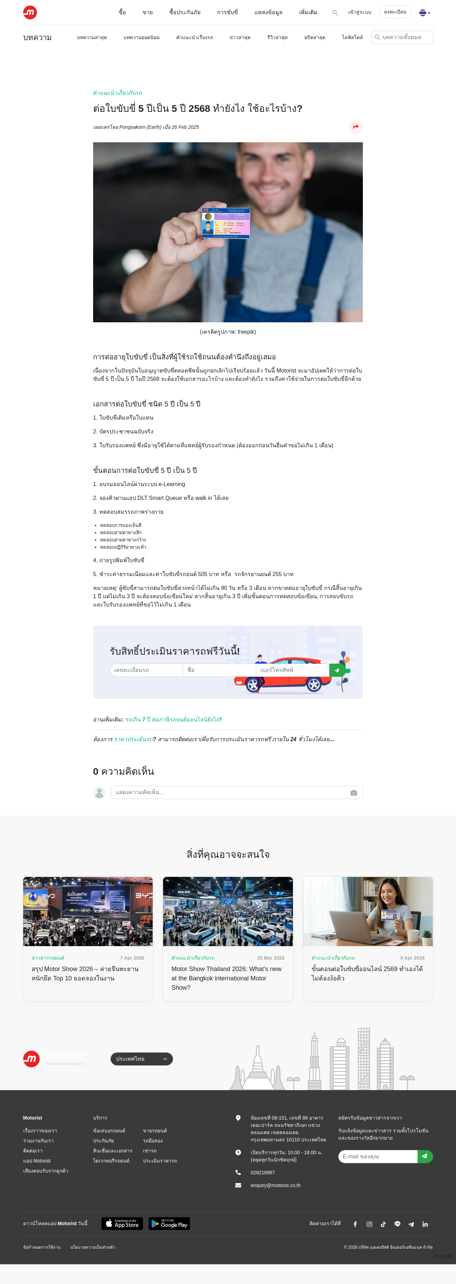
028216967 (263, 1172)
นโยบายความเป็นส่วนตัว (92, 1247)
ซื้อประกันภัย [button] (184, 12)
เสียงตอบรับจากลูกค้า (45, 1171)
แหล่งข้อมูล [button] (268, 12)
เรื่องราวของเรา (40, 1130)
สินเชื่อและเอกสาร (113, 1150)
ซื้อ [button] (122, 12)
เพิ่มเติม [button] (308, 12)
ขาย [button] (148, 12)
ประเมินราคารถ (160, 1161)
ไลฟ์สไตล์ (352, 37)
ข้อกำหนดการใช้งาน (42, 1247)
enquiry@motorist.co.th (276, 1185)
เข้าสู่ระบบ (359, 12)
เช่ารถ (150, 1150)
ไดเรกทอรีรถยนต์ (111, 1161)
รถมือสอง (153, 1140)
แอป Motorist (37, 1161)
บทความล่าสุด (92, 37)
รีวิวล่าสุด (277, 37)
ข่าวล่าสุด (240, 37)
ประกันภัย (103, 1140)
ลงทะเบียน (395, 12)
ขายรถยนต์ (155, 1130)
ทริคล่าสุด (314, 37)
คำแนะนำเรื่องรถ (194, 37)
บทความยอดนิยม (142, 37)
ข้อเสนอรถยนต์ (109, 1130)
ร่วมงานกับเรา (38, 1140)
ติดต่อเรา (33, 1150)
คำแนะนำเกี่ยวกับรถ (117, 93)
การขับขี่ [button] (227, 12)
